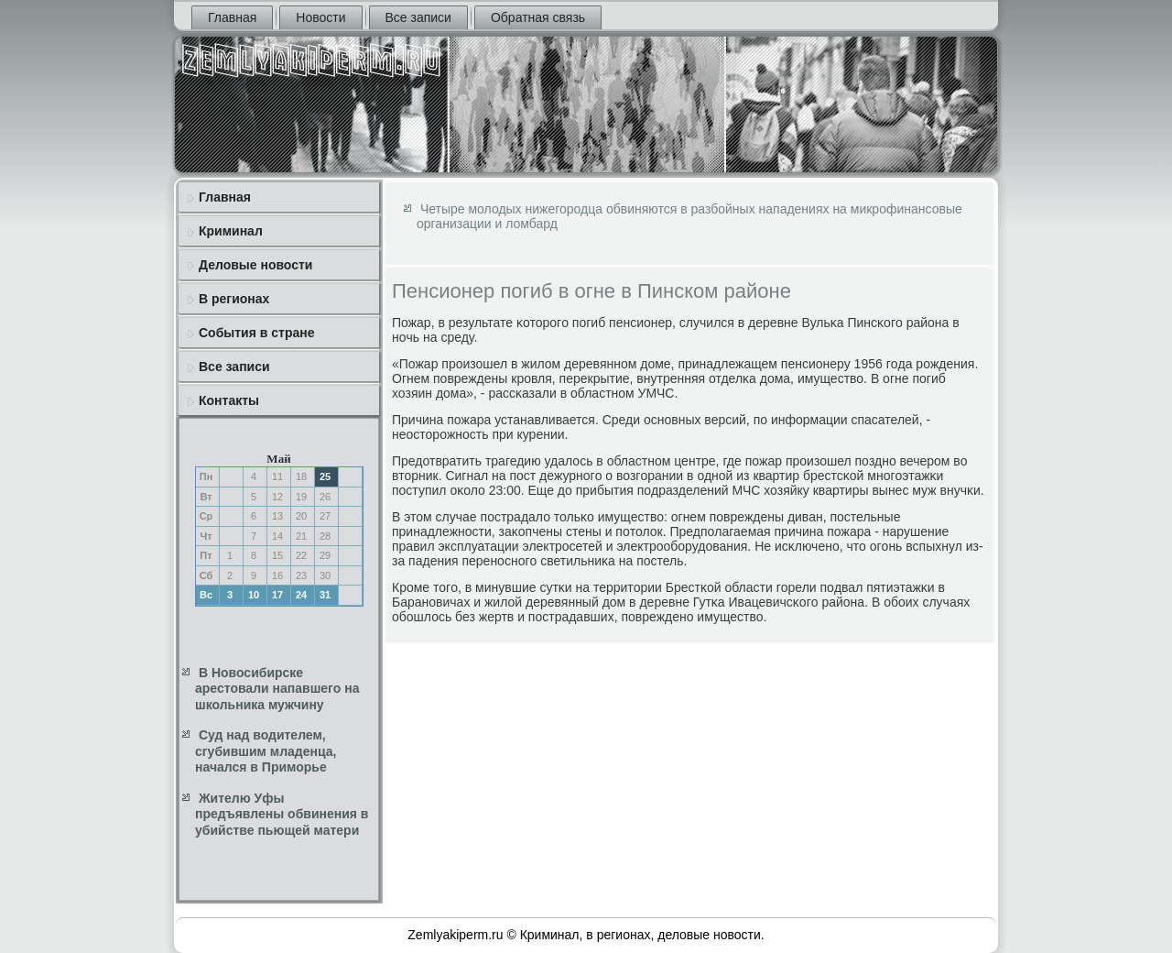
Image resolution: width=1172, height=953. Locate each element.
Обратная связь (538, 17)
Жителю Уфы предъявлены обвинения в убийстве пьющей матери (281, 814)
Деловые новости (255, 264)
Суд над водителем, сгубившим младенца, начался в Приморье (265, 751)
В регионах (234, 298)
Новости (320, 17)
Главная (232, 17)
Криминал (231, 231)
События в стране (257, 332)
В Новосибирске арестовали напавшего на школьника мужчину (277, 688)
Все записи (418, 17)
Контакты (229, 400)
